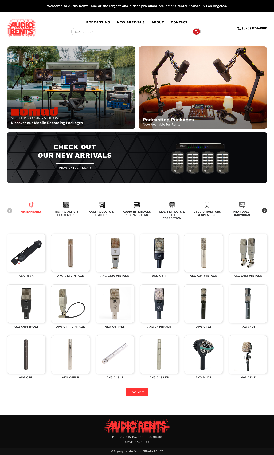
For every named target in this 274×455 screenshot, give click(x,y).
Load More (137, 392)
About (158, 22)
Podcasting (98, 22)
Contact (179, 22)
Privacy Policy (153, 451)
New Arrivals (131, 22)
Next (264, 211)
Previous (10, 211)
